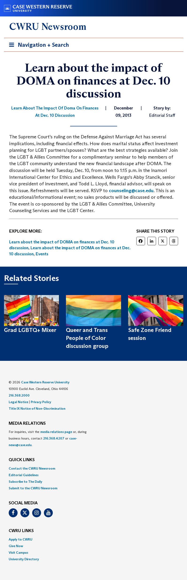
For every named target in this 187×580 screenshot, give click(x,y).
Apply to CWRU (20, 539)
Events (42, 254)
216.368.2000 (19, 395)
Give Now (16, 546)
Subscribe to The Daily (25, 481)
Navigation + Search (37, 45)
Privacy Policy (41, 402)
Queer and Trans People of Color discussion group (87, 338)
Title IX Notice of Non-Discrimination (37, 408)
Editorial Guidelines (23, 475)
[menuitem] (94, 468)
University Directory (24, 559)
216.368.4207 (53, 438)
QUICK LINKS (22, 460)
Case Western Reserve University (45, 382)
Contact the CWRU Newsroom (32, 468)
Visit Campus (18, 552)
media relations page (56, 432)
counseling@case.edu (131, 190)
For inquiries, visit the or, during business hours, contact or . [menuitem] (48, 438)
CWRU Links (21, 531)
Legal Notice (18, 402)
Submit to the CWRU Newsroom (33, 488)
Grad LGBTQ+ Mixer (30, 330)
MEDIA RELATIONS (27, 423)
